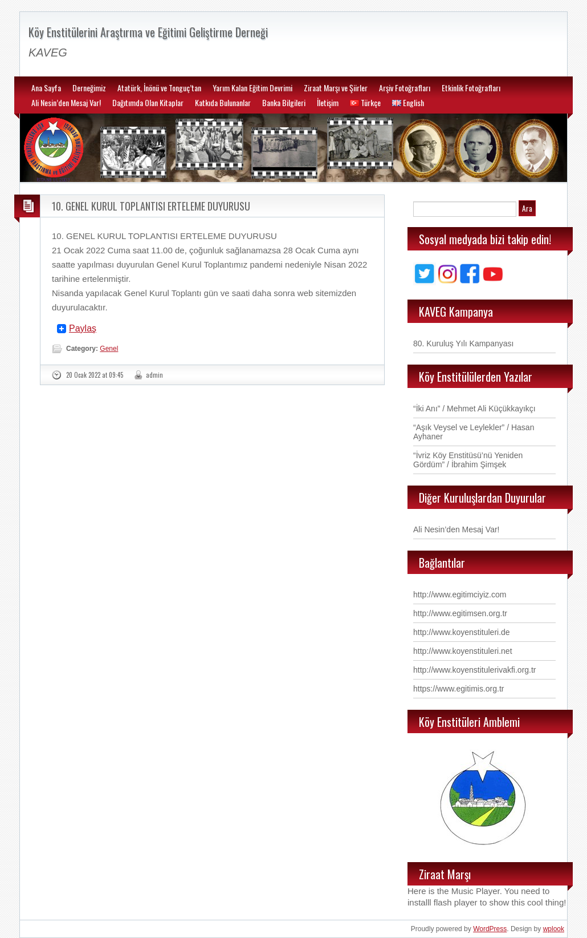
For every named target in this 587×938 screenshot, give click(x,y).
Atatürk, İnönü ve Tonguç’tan (159, 88)
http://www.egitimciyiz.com (459, 594)
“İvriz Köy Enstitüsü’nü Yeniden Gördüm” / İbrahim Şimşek (468, 460)
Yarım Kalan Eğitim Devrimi (252, 88)
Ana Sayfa (46, 88)
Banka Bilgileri (283, 102)
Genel (109, 349)
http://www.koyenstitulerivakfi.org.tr (474, 669)
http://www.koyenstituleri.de (461, 632)
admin (154, 374)
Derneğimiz (89, 88)
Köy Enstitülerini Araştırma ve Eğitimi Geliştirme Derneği (148, 32)
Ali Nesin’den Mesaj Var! (66, 102)
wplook (553, 929)
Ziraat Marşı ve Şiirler (336, 88)
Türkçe (365, 102)
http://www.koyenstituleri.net (462, 651)
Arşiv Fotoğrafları (404, 88)
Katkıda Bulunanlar (223, 102)
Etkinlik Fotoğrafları (471, 88)
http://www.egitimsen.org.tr (460, 613)
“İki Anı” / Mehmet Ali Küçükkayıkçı (474, 408)
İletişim (328, 102)
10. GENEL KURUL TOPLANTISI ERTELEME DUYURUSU (151, 206)
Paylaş (82, 328)
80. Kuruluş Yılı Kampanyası (463, 343)
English (408, 102)
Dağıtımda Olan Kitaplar (148, 102)
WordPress (490, 929)
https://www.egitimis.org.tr (458, 688)
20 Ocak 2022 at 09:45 (94, 374)
